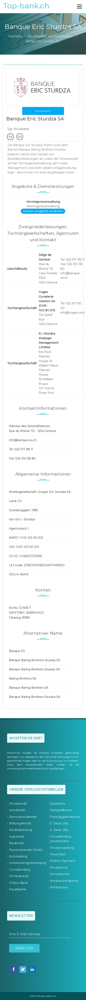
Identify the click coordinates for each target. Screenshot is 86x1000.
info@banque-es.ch (22, 440)
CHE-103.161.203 (31, 538)
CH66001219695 (30, 556)
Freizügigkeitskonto (65, 817)
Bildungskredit (20, 823)
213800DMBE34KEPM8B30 (44, 565)
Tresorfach (58, 854)
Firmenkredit (19, 876)
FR (10, 136)
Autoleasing (18, 856)
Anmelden (24, 948)
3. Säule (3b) (59, 830)
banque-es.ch (43, 110)
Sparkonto (58, 803)
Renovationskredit (23, 817)
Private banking (62, 848)
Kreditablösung (20, 830)
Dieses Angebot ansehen (43, 211)
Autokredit (17, 810)
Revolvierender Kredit (25, 850)
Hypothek (16, 836)
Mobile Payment (62, 861)
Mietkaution (59, 887)
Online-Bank (18, 883)
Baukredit (16, 843)
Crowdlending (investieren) (60, 839)
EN (20, 136)
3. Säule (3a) (59, 823)
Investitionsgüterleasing (27, 863)
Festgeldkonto (61, 810)
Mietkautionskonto (64, 881)
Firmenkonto (60, 874)
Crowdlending (19, 869)
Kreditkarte (17, 889)
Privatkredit (18, 803)
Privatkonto (59, 867)
